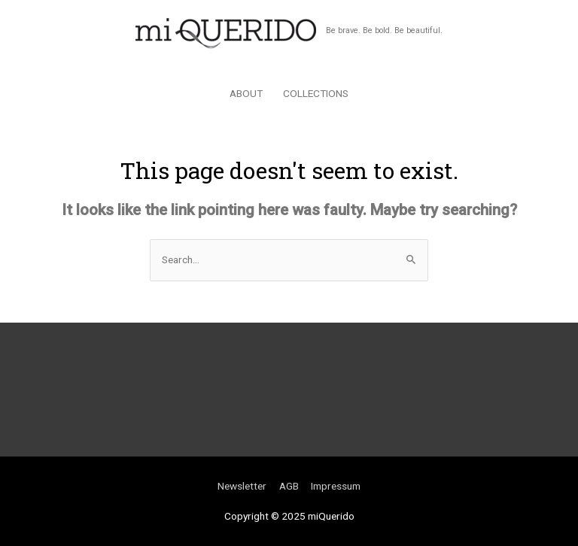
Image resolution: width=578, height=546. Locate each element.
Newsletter (242, 486)
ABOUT (246, 93)
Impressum (335, 486)
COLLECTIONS (315, 93)
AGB (289, 486)
